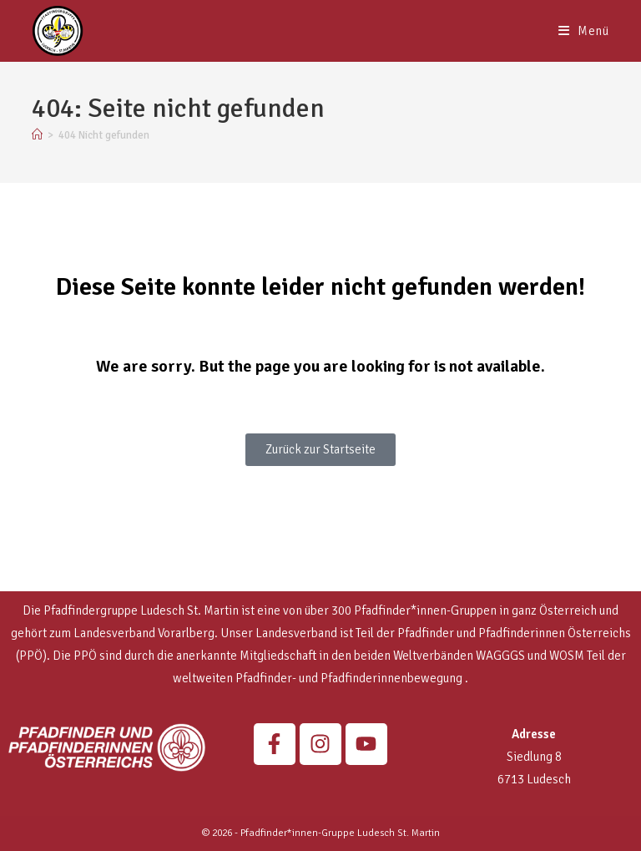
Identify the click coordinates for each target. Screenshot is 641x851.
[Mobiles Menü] (583, 30)
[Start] (37, 135)
